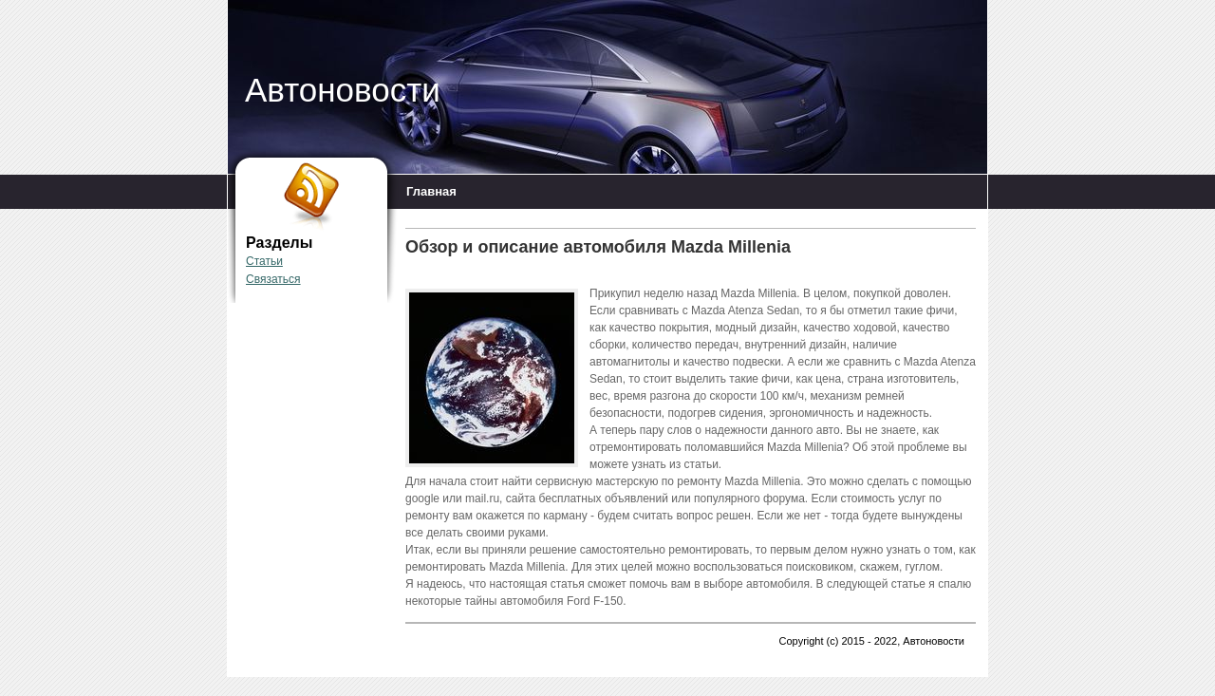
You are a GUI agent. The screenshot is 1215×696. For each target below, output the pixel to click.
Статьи (264, 261)
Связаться (273, 279)
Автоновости (342, 89)
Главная (431, 191)
